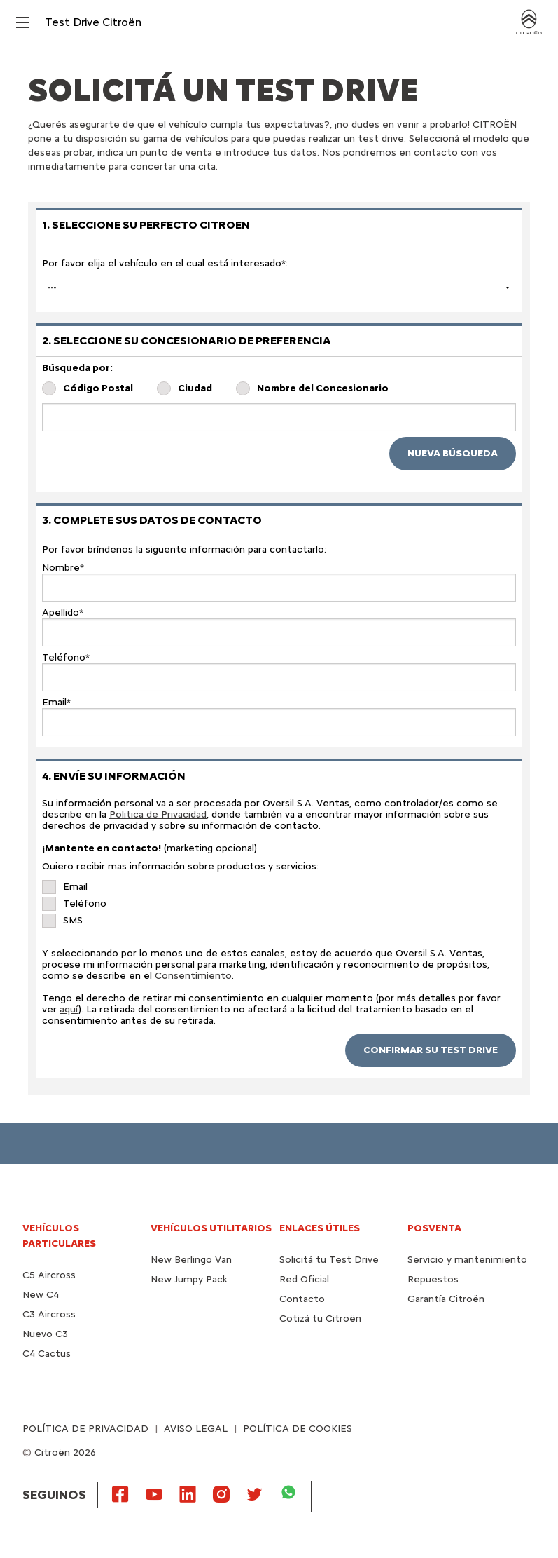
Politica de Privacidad (158, 814)
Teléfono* (66, 657)
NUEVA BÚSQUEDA (452, 453)
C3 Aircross (49, 1314)
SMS (73, 920)
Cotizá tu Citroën (320, 1319)
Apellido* (62, 612)
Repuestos (433, 1279)
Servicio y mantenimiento (467, 1260)
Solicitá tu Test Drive (329, 1260)
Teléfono (84, 903)
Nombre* (63, 568)
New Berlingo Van (191, 1260)
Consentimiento (193, 976)
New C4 (40, 1295)
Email (75, 887)
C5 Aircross (49, 1275)
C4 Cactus (46, 1354)
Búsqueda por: (77, 368)
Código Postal (98, 388)
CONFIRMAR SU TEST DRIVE (430, 1050)
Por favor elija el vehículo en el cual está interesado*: (165, 263)
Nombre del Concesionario (323, 388)
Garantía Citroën (445, 1299)
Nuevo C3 (45, 1334)
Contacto (302, 1299)
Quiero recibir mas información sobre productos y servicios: (180, 866)
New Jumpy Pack (189, 1279)
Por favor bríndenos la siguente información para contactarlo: (184, 549)
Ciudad (195, 388)
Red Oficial (304, 1279)
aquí (69, 1009)
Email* (56, 702)
